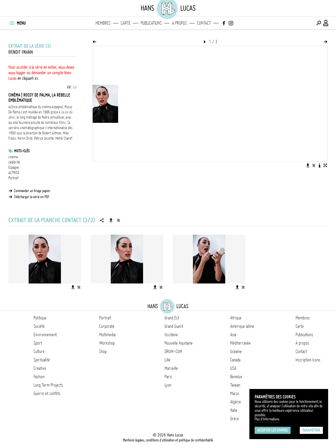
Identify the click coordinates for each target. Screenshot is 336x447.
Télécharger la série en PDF (31, 196)
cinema (13, 157)
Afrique (236, 317)
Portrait (13, 178)
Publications (151, 23)
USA (233, 368)
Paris (168, 376)
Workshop (107, 343)
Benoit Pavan (20, 52)
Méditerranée (240, 343)
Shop (103, 351)
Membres (103, 23)
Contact (204, 23)
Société (39, 326)
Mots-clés (22, 151)
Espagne (13, 167)
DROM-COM (173, 351)
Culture (39, 351)
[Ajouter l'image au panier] (313, 165)
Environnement (45, 334)
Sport (38, 343)
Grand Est (172, 317)
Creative (40, 368)
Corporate (106, 326)
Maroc (234, 393)
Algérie (235, 401)
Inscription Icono (308, 359)
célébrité (14, 162)
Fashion (39, 376)
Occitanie (171, 334)
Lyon (168, 385)
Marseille (171, 368)
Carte (125, 23)
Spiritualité (42, 359)
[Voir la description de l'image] (319, 165)
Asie (233, 334)
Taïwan (235, 385)
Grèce (234, 418)
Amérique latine (242, 326)
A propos (179, 23)
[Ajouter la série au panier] (118, 220)
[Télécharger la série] (111, 220)
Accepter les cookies (272, 430)
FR (69, 87)
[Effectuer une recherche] (318, 23)
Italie (233, 410)
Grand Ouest (174, 326)
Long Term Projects (48, 385)
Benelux (236, 376)
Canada (235, 359)
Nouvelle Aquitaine (179, 343)
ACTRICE (13, 172)
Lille (167, 359)
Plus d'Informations (267, 419)
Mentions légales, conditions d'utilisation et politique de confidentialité (168, 440)
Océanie (236, 351)
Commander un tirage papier (32, 190)
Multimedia (107, 334)
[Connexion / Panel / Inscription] (326, 23)
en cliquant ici (28, 78)
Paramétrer (311, 430)
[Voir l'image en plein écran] (325, 165)
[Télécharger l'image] (308, 165)
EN (75, 87)
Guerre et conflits (47, 393)
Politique (40, 317)
